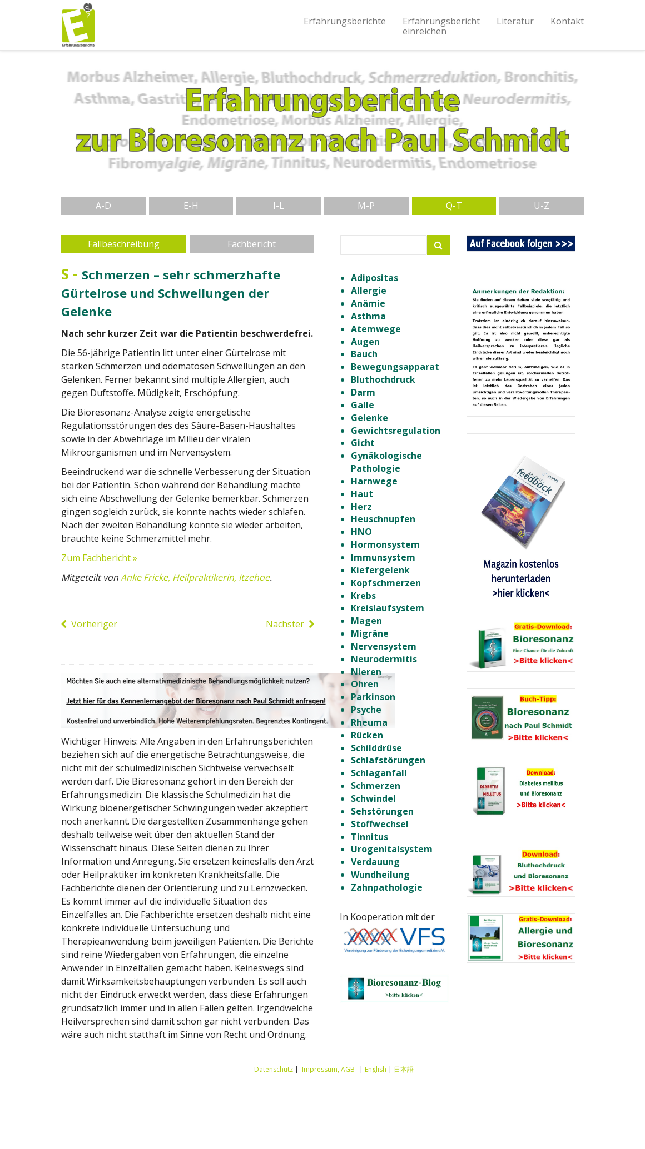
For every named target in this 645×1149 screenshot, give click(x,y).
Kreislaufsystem (387, 608)
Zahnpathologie (387, 887)
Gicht (363, 443)
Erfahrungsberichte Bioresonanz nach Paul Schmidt (78, 25)
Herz (361, 507)
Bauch (364, 354)
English (375, 1069)
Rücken (367, 735)
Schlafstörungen (388, 760)
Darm (363, 392)
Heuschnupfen (383, 519)
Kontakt (567, 21)
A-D (103, 205)
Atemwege (376, 329)
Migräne (370, 633)
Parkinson (373, 697)
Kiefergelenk (380, 570)
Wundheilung (380, 874)
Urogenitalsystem (392, 849)
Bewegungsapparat (395, 367)
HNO (361, 532)
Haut (362, 494)
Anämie (368, 303)
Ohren (365, 684)
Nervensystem (383, 646)
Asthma (368, 316)
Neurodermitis (384, 659)
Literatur (515, 21)
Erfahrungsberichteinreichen (441, 26)
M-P (366, 205)
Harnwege (374, 481)
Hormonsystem (385, 544)
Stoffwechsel (380, 824)
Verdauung (375, 862)
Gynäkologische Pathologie (386, 461)
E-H (191, 205)
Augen (365, 342)
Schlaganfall (379, 773)
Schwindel (373, 798)
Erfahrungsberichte (345, 21)
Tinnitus (369, 837)
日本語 (404, 1069)
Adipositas (374, 278)
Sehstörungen (382, 811)
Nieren (366, 672)
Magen (366, 621)
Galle (362, 405)
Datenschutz (273, 1069)
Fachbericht (251, 244)
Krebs (363, 596)
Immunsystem (383, 557)
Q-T (454, 205)
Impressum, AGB (328, 1069)
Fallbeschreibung (124, 244)
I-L (278, 205)
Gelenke (369, 418)
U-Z (541, 205)
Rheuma (369, 722)
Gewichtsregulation (395, 430)
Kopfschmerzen (386, 583)
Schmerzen (375, 786)
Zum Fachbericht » (99, 558)
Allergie (368, 290)
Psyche (366, 709)
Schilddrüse (376, 748)
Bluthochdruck (383, 379)
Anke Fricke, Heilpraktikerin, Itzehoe (195, 577)
